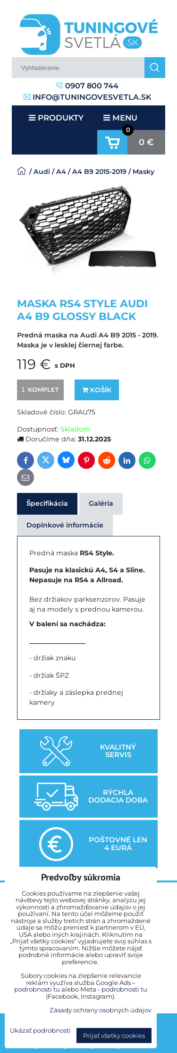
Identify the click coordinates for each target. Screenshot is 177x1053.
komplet (38, 389)
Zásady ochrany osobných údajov (101, 1010)
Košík (96, 390)
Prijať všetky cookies (114, 1035)
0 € (146, 142)
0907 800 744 (87, 85)
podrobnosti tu (37, 989)
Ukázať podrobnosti (40, 1030)
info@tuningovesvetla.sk (88, 97)
